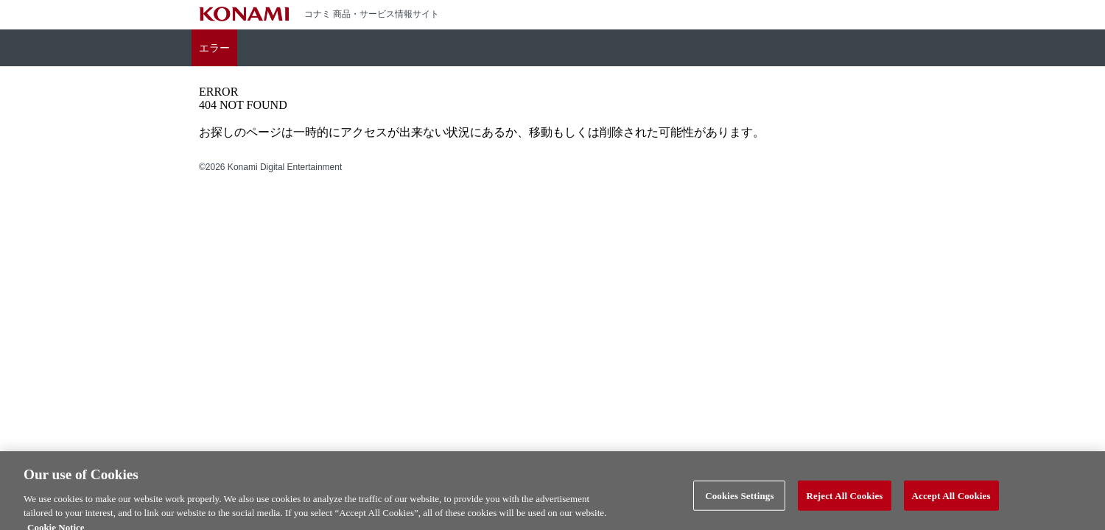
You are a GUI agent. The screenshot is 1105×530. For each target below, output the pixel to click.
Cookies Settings (739, 503)
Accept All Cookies (951, 503)
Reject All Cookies (844, 503)
